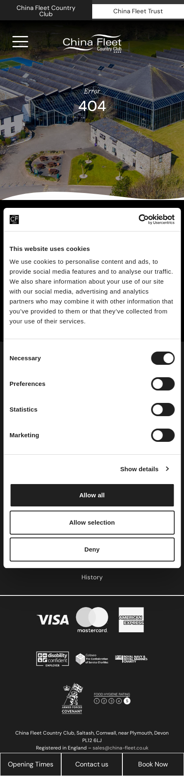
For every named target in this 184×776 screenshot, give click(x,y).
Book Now (153, 764)
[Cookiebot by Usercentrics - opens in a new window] (138, 219)
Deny (92, 549)
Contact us (91, 764)
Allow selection (92, 522)
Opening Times (30, 764)
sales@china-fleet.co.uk (120, 748)
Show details (139, 468)
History (92, 577)
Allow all (92, 495)
